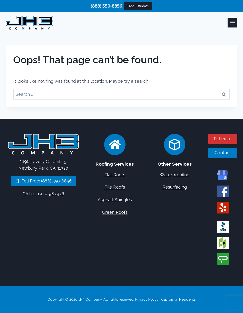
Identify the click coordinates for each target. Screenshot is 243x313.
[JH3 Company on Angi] (223, 259)
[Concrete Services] (174, 144)
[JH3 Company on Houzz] (223, 243)
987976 (56, 193)
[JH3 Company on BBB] (223, 227)
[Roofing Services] (115, 144)
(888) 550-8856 (106, 6)
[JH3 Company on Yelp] (223, 207)
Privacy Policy (147, 299)
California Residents (178, 299)
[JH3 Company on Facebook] (223, 191)
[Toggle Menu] (232, 22)
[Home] (43, 144)
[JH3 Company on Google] (223, 175)
